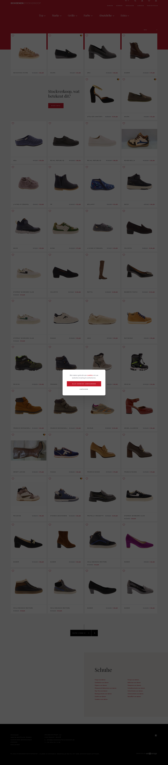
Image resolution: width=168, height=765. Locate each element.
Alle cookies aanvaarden (84, 384)
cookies (90, 375)
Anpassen (84, 389)
